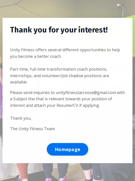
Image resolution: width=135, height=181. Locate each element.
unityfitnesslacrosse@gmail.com (86, 92)
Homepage (67, 149)
